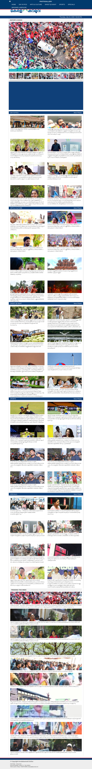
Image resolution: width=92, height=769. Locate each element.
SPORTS (62, 4)
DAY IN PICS (23, 4)
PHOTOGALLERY (30, 1)
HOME (14, 4)
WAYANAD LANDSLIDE (19, 7)
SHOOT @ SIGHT (50, 4)
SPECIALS (71, 4)
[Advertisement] (46, 96)
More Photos (78, 112)
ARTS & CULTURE (36, 4)
